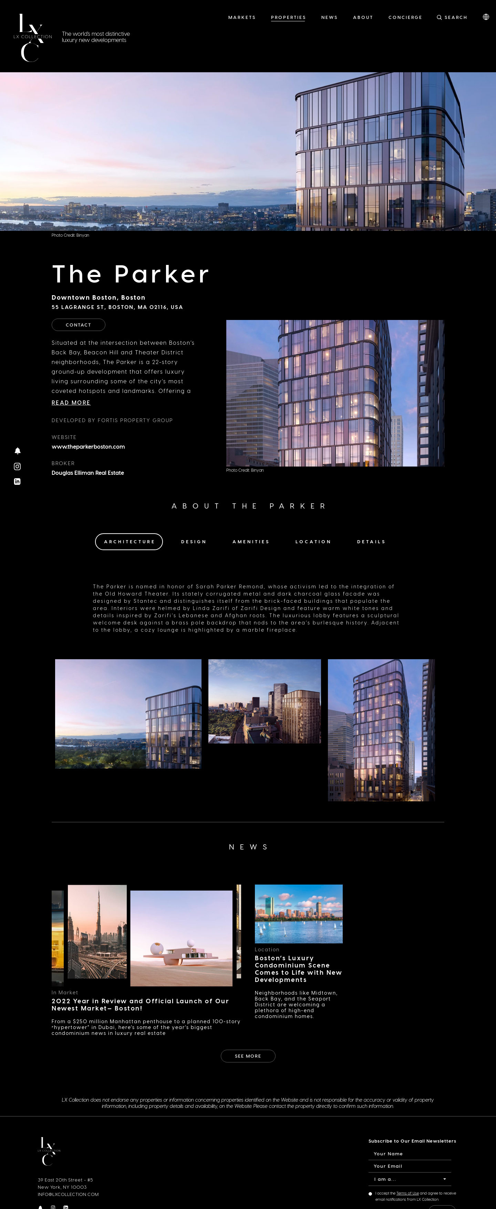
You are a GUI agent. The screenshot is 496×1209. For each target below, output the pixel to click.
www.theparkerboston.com (88, 446)
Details (371, 541)
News (329, 17)
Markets (242, 17)
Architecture (130, 541)
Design (194, 541)
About (363, 17)
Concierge (406, 17)
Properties (288, 17)
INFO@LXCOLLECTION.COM (68, 1194)
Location (314, 541)
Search (456, 17)
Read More (71, 402)
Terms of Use (407, 1193)
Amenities (251, 541)
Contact (78, 324)
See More (248, 1055)
